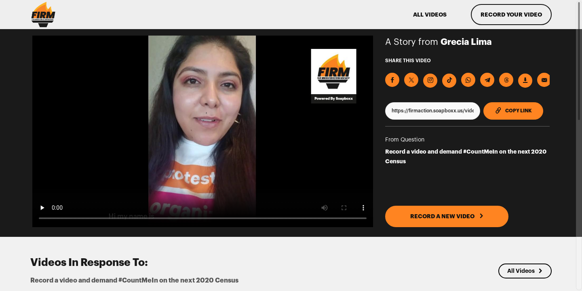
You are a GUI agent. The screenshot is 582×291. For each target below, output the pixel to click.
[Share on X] (411, 80)
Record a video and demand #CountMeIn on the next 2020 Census (465, 156)
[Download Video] (525, 81)
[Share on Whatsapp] (468, 80)
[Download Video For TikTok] (449, 81)
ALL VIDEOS (430, 14)
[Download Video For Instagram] (430, 81)
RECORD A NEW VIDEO (447, 216)
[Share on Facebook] (392, 80)
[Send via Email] (544, 80)
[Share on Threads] (506, 80)
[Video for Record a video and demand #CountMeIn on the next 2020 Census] (202, 131)
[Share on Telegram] (487, 80)
